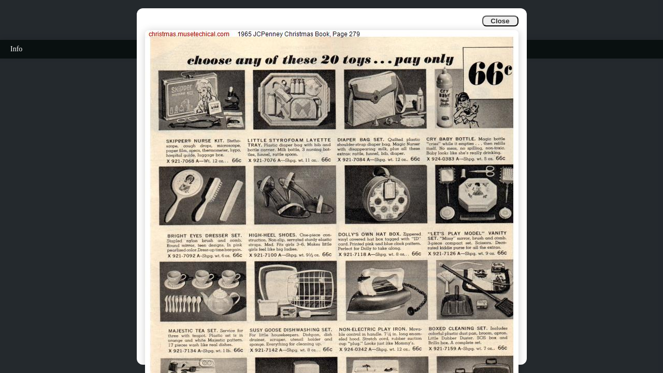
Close (500, 21)
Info (16, 49)
